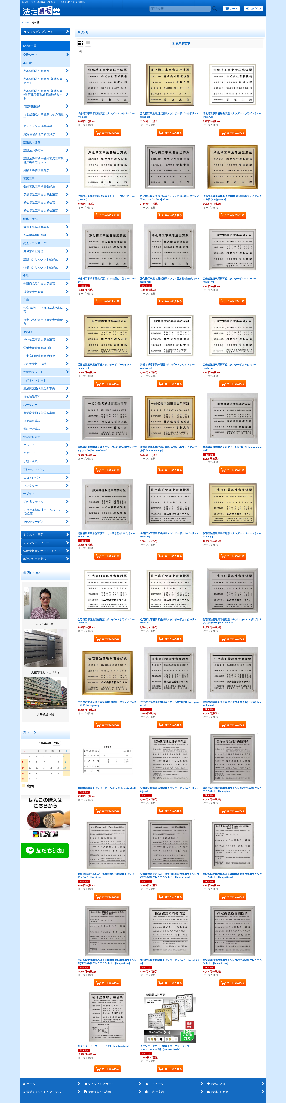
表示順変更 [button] (181, 43)
